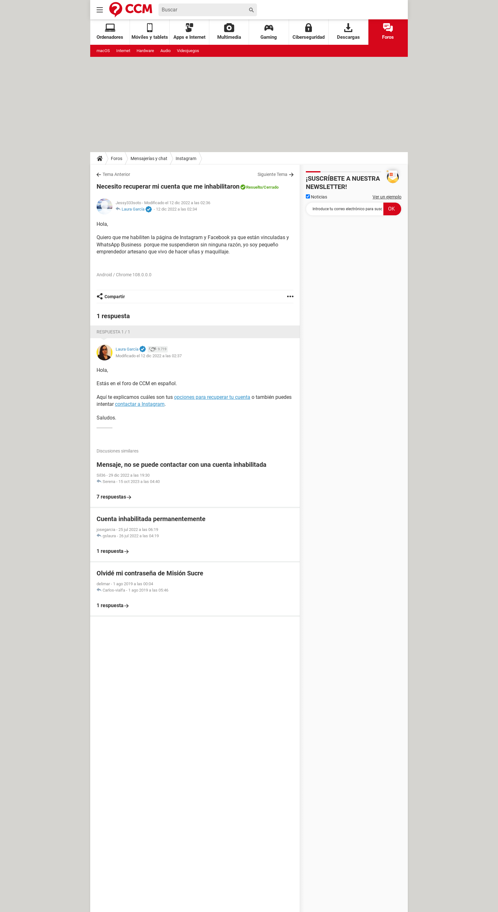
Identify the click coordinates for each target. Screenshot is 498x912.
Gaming (268, 31)
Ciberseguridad (309, 31)
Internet (123, 50)
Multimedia (229, 31)
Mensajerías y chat (149, 158)
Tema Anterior (116, 174)
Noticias (316, 196)
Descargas (348, 31)
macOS (103, 50)
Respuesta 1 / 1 (113, 331)
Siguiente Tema (272, 174)
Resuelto (254, 187)
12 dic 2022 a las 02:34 (176, 209)
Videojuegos (188, 50)
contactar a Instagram (140, 404)
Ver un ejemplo (387, 196)
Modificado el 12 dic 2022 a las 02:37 (149, 355)
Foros (388, 31)
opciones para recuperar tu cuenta (212, 397)
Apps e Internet (189, 31)
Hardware (145, 50)
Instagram (186, 158)
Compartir (114, 296)
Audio (165, 50)
